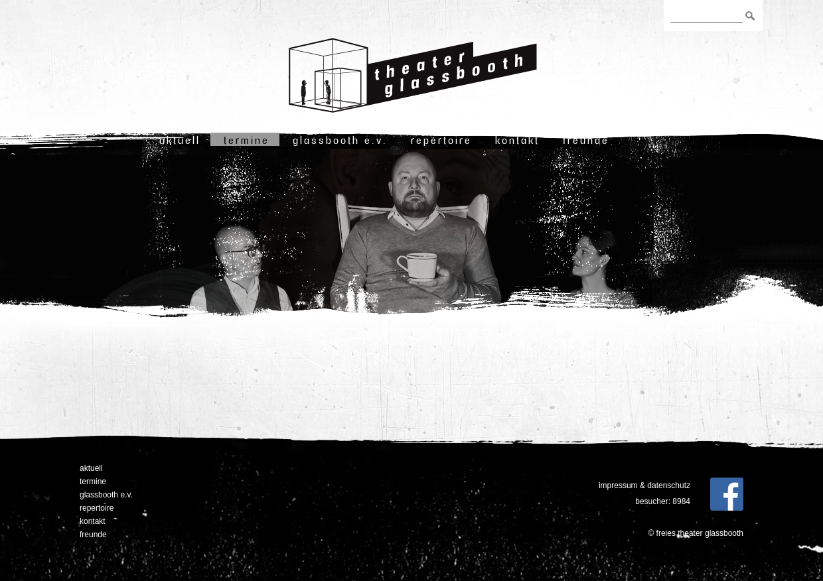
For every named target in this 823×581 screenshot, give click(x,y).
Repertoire (441, 140)
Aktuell (179, 140)
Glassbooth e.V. (340, 140)
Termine (246, 140)
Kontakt (517, 140)
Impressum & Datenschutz (644, 485)
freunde (586, 140)
